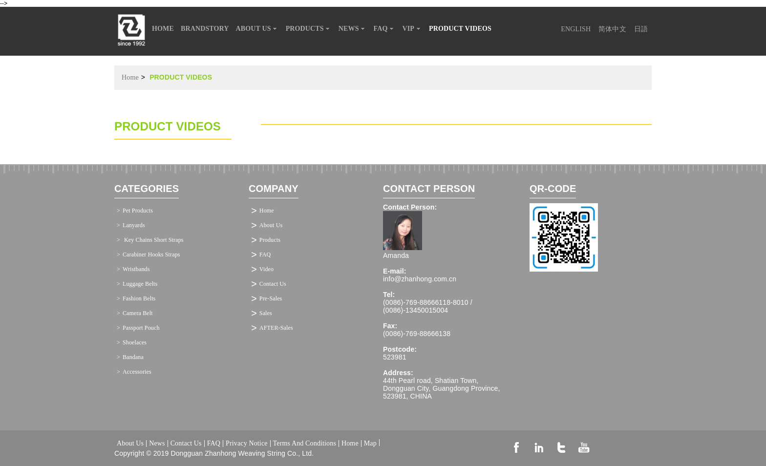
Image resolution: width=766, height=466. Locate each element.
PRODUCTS (309, 29)
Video (266, 269)
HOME (163, 28)
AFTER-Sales (276, 327)
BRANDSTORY (205, 28)
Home (130, 77)
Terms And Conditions (304, 443)
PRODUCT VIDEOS (460, 28)
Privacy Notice (247, 443)
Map (370, 442)
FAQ (385, 29)
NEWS (353, 29)
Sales (265, 313)
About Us (270, 225)
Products (269, 239)
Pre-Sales (270, 298)
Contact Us (272, 283)
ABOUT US (257, 29)
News (157, 443)
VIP (413, 29)
